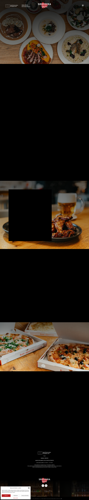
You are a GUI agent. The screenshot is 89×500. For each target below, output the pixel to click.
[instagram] (46, 485)
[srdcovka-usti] (44, 2)
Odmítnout (16, 495)
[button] (28, 488)
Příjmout (6, 495)
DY (61, 498)
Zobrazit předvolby (25, 495)
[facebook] (43, 485)
